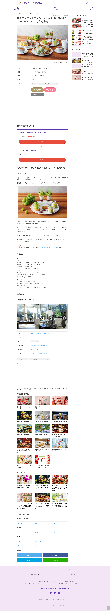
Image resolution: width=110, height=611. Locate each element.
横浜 (36, 532)
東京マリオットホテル (36, 333)
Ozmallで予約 (50, 89)
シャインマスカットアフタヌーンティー (48, 83)
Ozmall (45, 353)
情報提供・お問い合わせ (50, 599)
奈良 (19, 545)
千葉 (53, 532)
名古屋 (20, 523)
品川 (37, 341)
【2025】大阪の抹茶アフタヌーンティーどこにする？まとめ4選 (42, 487)
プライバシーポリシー (61, 599)
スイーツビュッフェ (73, 569)
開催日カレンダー (18, 8)
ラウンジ (34, 83)
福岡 (36, 523)
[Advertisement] (42, 112)
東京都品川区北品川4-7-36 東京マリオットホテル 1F (45, 346)
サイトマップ (69, 599)
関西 (20, 536)
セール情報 (55, 8)
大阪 (19, 541)
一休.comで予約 (37, 89)
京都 (53, 541)
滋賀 (36, 545)
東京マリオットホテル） (50, 333)
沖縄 (53, 523)
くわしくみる (43, 141)
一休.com (40, 353)
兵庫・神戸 (38, 541)
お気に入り (55, 572)
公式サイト (34, 353)
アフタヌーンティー (22, 359)
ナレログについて (41, 599)
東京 (33, 341)
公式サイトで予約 (37, 94)
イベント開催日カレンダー (37, 574)
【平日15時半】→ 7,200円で (48, 247)
